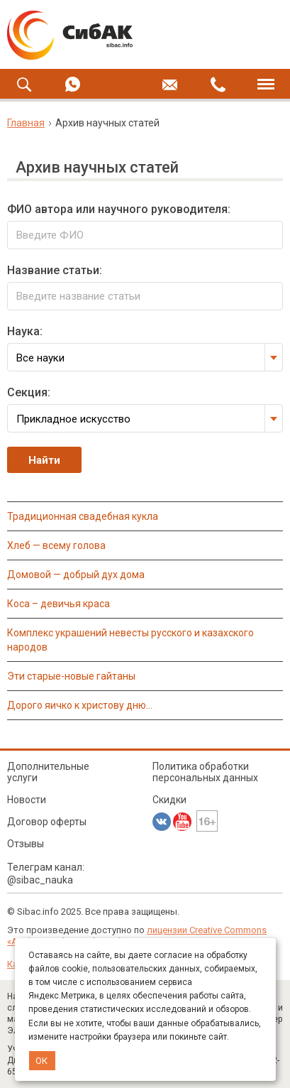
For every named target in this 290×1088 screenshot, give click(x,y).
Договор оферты (47, 821)
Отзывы (25, 843)
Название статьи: (54, 270)
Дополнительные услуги (48, 772)
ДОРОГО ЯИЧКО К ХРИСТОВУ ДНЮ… (79, 705)
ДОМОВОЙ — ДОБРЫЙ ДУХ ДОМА (76, 574)
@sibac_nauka (40, 880)
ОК (41, 1060)
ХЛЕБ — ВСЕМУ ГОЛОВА (56, 545)
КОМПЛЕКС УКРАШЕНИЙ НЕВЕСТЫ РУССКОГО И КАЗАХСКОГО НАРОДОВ (130, 640)
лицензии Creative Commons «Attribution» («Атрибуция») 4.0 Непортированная (137, 936)
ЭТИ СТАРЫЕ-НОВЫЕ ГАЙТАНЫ (71, 676)
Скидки (169, 799)
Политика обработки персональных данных (205, 772)
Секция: (28, 392)
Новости (26, 799)
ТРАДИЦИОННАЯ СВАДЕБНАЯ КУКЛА (82, 516)
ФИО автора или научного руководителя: (118, 209)
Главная (26, 123)
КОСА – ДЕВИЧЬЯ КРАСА (58, 603)
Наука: (25, 331)
